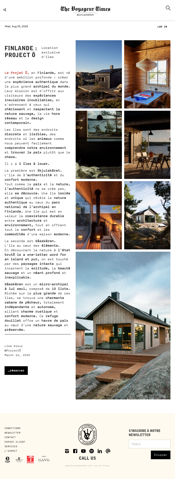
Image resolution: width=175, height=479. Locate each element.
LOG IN (162, 26)
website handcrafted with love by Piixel (87, 466)
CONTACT (10, 437)
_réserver (16, 370)
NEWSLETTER (13, 432)
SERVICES (11, 446)
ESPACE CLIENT (15, 441)
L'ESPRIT (11, 450)
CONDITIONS (13, 428)
